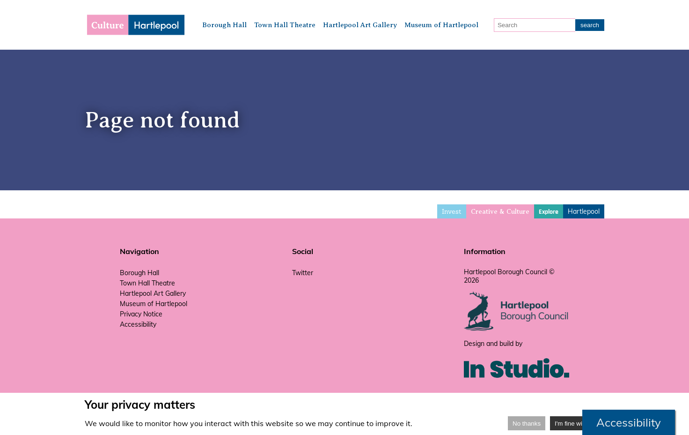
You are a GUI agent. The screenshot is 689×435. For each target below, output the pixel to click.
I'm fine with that (577, 423)
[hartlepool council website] (516, 328)
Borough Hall (224, 25)
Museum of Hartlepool (441, 25)
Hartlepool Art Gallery (360, 25)
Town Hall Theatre (284, 25)
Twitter (302, 273)
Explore (548, 212)
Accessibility (138, 324)
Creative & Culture (500, 211)
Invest (452, 211)
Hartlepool (584, 211)
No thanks (527, 423)
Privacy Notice (141, 314)
